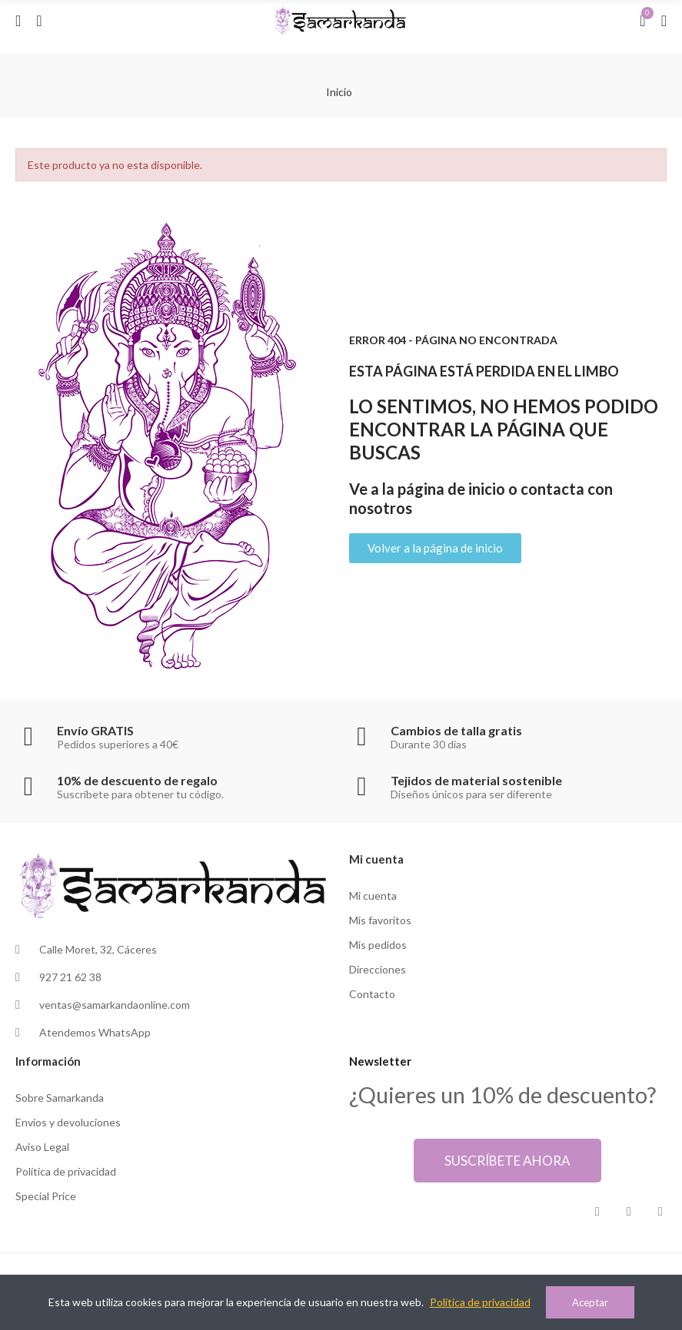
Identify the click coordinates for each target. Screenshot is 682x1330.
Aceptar (590, 1302)
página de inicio (451, 488)
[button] (435, 548)
